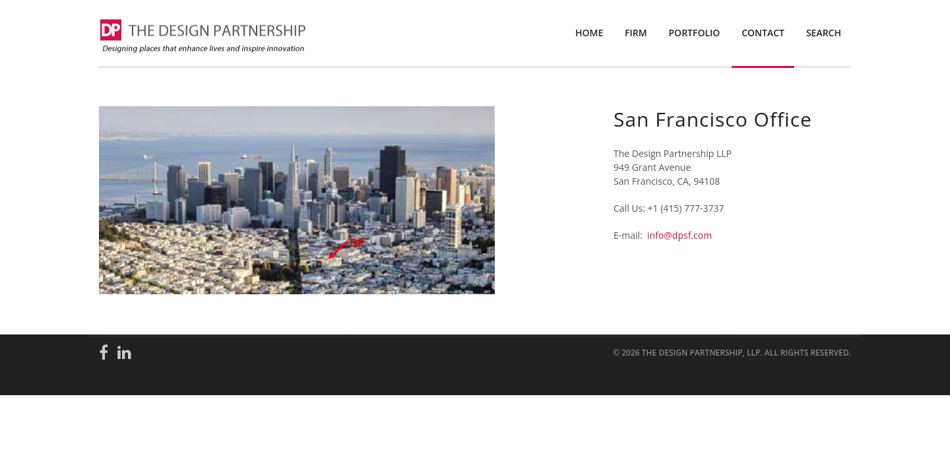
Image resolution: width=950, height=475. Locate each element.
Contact (763, 32)
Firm (636, 32)
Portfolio (694, 32)
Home (589, 32)
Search (823, 32)
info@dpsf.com (679, 235)
